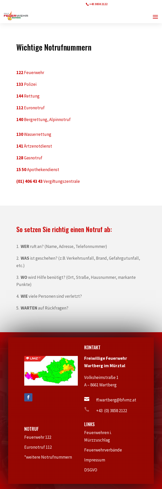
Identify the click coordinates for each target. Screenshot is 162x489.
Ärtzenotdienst (34, 146)
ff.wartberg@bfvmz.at (116, 400)
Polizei (26, 84)
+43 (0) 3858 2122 (111, 410)
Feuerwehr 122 (40, 437)
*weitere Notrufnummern (50, 457)
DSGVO (93, 470)
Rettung (28, 96)
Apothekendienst (37, 169)
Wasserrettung (33, 134)
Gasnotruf (29, 158)
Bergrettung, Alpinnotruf (43, 119)
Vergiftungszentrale (48, 181)
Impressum (96, 460)
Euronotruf (30, 108)
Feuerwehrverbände (105, 450)
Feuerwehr (30, 72)
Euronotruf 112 (40, 447)
